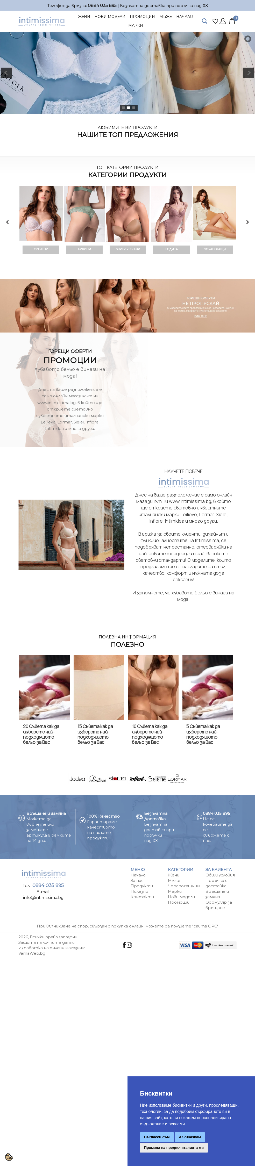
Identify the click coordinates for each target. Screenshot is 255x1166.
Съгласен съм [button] (157, 1137)
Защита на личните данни (46, 942)
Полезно (139, 891)
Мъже (165, 16)
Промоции (142, 16)
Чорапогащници (185, 885)
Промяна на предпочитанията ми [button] (174, 1148)
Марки (135, 25)
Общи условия (220, 875)
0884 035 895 (102, 5)
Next (247, 222)
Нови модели (181, 896)
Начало (184, 16)
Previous (7, 222)
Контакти (142, 896)
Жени (84, 16)
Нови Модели (110, 16)
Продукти (142, 885)
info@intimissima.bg (43, 897)
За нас (137, 880)
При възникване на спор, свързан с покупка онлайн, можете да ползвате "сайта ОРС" (127, 926)
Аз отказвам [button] (190, 1137)
